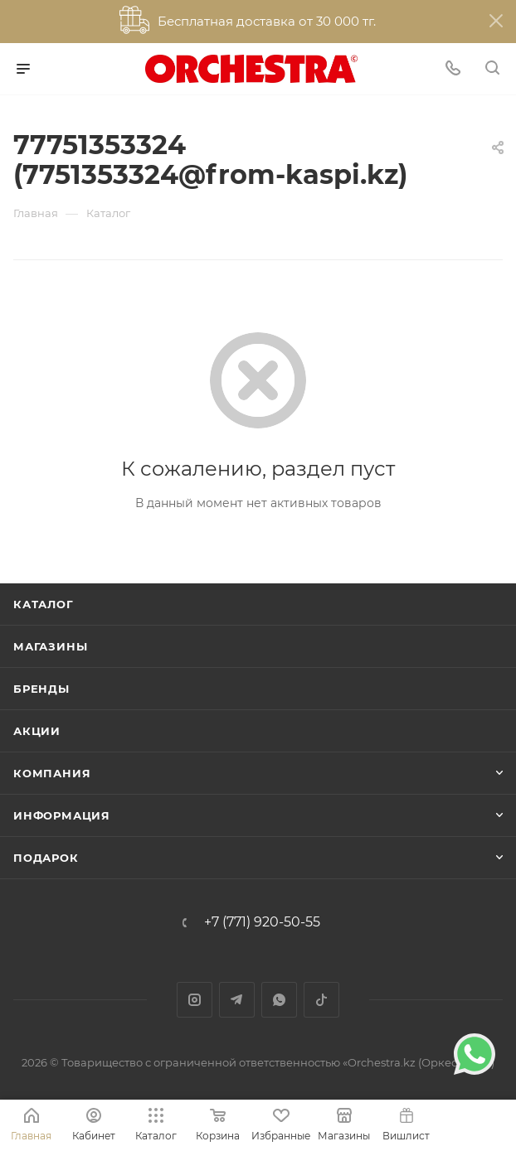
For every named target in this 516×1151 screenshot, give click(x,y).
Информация (61, 815)
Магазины (50, 646)
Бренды (41, 688)
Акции (37, 731)
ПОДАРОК (46, 857)
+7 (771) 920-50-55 (262, 922)
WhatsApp (279, 1000)
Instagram (194, 1000)
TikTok (321, 1000)
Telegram (237, 1000)
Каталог (43, 604)
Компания (51, 773)
